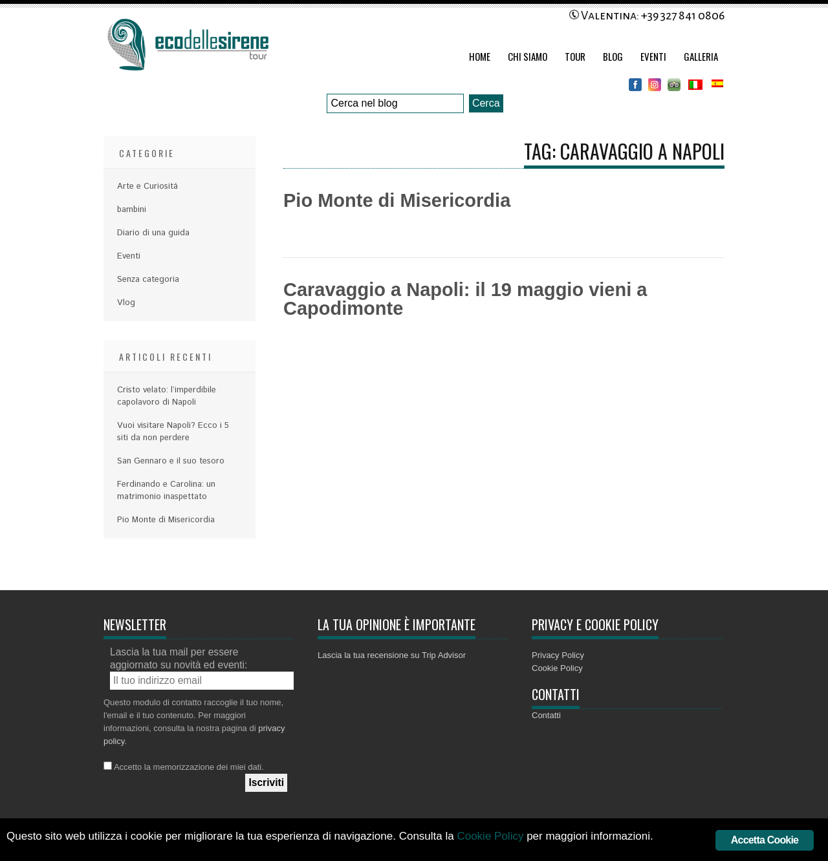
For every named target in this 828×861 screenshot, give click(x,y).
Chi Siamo (527, 56)
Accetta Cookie (764, 839)
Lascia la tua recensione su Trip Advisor (392, 655)
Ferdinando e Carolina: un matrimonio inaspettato (166, 490)
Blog (613, 56)
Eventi (653, 56)
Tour (575, 56)
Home (479, 56)
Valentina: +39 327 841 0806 (646, 15)
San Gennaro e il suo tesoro (170, 461)
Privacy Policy (558, 655)
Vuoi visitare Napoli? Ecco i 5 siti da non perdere (173, 432)
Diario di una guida (153, 233)
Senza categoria (148, 279)
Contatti (546, 715)
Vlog (126, 303)
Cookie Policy (557, 668)
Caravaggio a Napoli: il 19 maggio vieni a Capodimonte (465, 299)
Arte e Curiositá (147, 186)
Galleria (701, 56)
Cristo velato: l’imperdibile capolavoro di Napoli (166, 396)
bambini (131, 210)
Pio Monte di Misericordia (396, 200)
